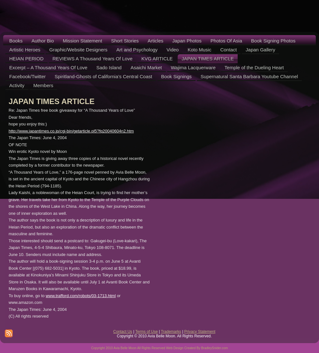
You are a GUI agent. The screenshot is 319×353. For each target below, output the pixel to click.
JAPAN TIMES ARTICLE (51, 101)
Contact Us (122, 331)
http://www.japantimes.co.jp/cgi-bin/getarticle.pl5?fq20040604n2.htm (71, 131)
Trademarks (171, 331)
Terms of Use (146, 331)
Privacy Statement (199, 331)
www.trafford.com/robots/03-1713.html (80, 295)
